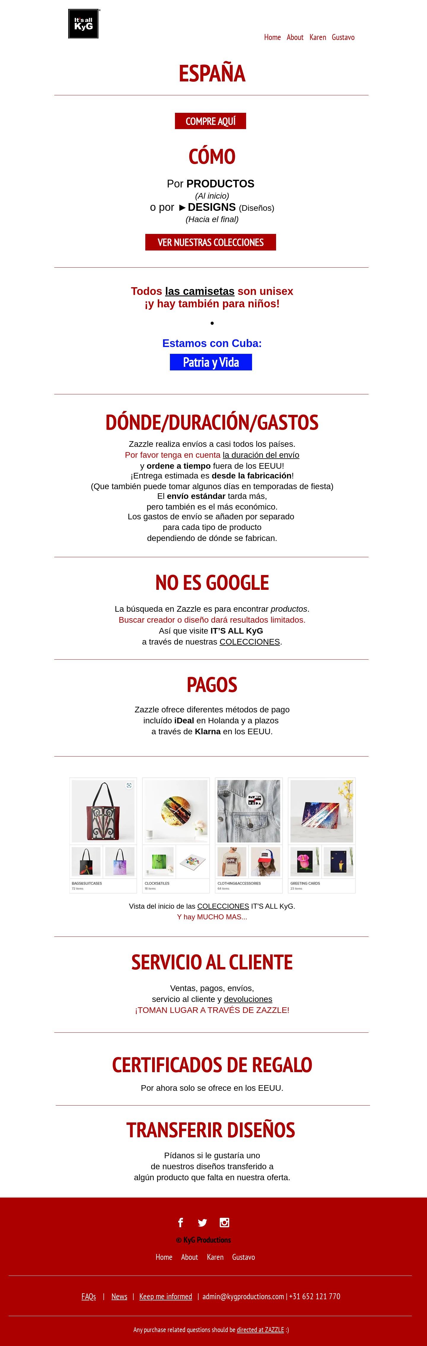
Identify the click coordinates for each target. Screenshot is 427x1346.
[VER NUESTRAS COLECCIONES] (210, 242)
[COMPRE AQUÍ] (210, 121)
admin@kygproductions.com (243, 1296)
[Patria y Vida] (211, 362)
